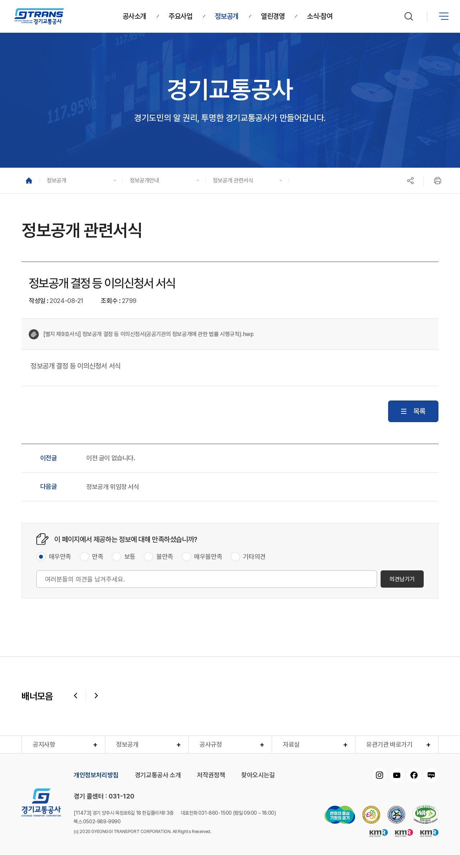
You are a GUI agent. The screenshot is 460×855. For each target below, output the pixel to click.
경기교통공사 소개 (158, 775)
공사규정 (210, 744)
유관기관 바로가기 (389, 744)
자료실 (291, 744)
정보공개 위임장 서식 (112, 487)
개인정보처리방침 (96, 775)
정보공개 (127, 744)
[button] (81, 180)
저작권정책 (211, 775)
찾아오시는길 (258, 775)
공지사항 (44, 744)
